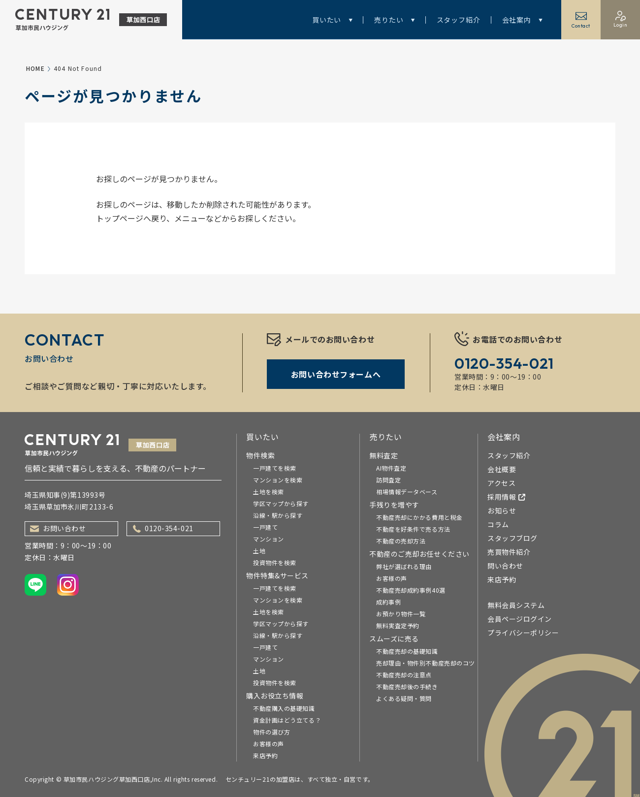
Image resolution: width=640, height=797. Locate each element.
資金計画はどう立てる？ (287, 720)
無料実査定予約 (397, 625)
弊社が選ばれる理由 (404, 566)
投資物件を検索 (274, 562)
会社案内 (522, 20)
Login (620, 19)
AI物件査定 (391, 468)
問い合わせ (505, 566)
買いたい (332, 20)
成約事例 (388, 602)
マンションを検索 (277, 480)
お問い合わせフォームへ (336, 374)
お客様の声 (268, 743)
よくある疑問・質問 (404, 698)
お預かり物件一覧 (400, 613)
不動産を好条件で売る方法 (413, 529)
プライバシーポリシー (523, 633)
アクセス (501, 483)
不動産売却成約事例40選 (411, 590)
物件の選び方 (271, 732)
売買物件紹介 (508, 552)
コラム (498, 524)
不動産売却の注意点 (404, 674)
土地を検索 (268, 491)
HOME (35, 68)
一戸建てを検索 (274, 468)
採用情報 (506, 497)
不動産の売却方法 (400, 541)
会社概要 (501, 469)
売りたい (394, 20)
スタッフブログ (512, 538)
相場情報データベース (407, 491)
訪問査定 (388, 480)
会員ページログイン (519, 619)
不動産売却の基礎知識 (407, 651)
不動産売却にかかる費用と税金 (419, 517)
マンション (268, 539)
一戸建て (265, 527)
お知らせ (501, 510)
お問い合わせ (58, 528)
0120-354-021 (163, 528)
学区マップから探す (281, 503)
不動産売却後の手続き (407, 686)
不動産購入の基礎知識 (284, 708)
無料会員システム (515, 605)
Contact (581, 19)
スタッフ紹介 (458, 20)
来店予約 (265, 755)
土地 (259, 550)
